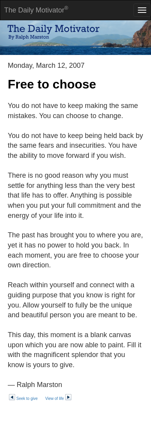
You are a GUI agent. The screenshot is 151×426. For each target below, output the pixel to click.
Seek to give (23, 398)
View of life (58, 398)
